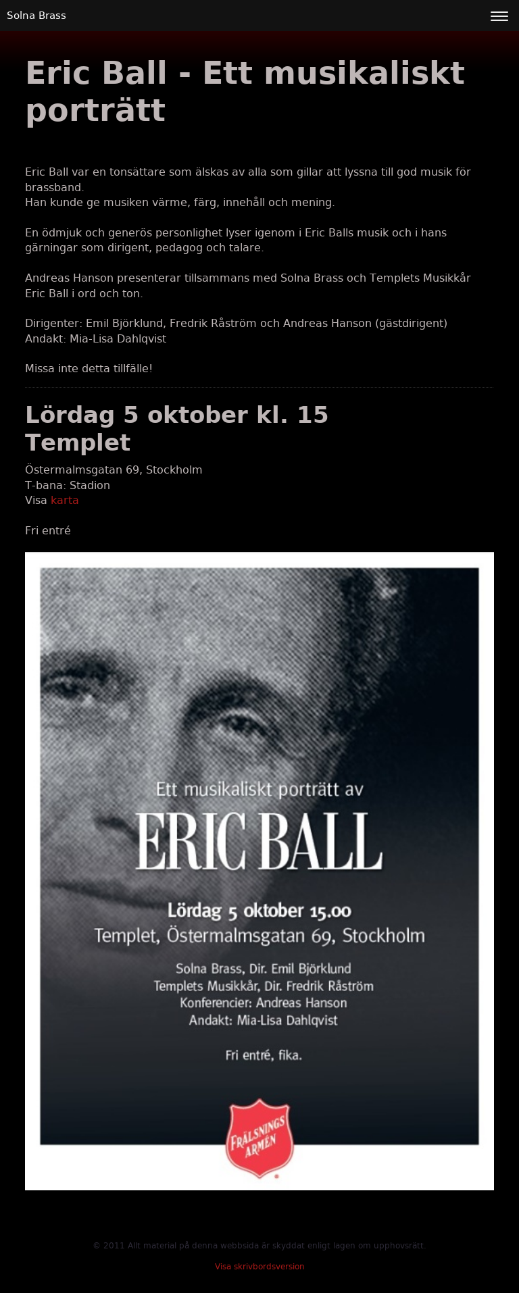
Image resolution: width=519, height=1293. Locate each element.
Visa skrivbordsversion (260, 1266)
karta (65, 500)
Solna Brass (36, 15)
